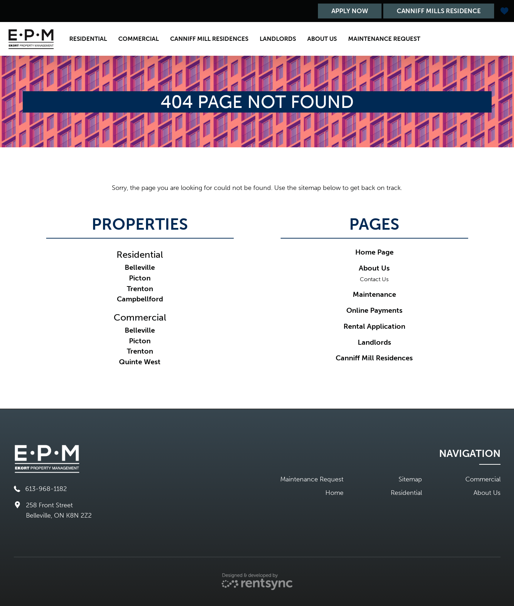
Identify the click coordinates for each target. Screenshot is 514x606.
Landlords (278, 38)
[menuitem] (88, 39)
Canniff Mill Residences (209, 38)
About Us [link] (374, 268)
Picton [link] (140, 278)
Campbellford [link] (140, 299)
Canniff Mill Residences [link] (374, 358)
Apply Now (349, 11)
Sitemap (410, 479)
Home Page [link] (374, 252)
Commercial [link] (140, 317)
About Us (487, 493)
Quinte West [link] (140, 361)
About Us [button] (322, 38)
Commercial (138, 38)
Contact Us (374, 279)
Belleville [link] (140, 267)
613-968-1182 (40, 489)
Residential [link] (140, 254)
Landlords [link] (374, 342)
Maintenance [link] (374, 294)
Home (334, 493)
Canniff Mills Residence (439, 11)
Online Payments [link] (374, 310)
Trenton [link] (140, 288)
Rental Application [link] (374, 326)
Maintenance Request (384, 38)
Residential (88, 38)
